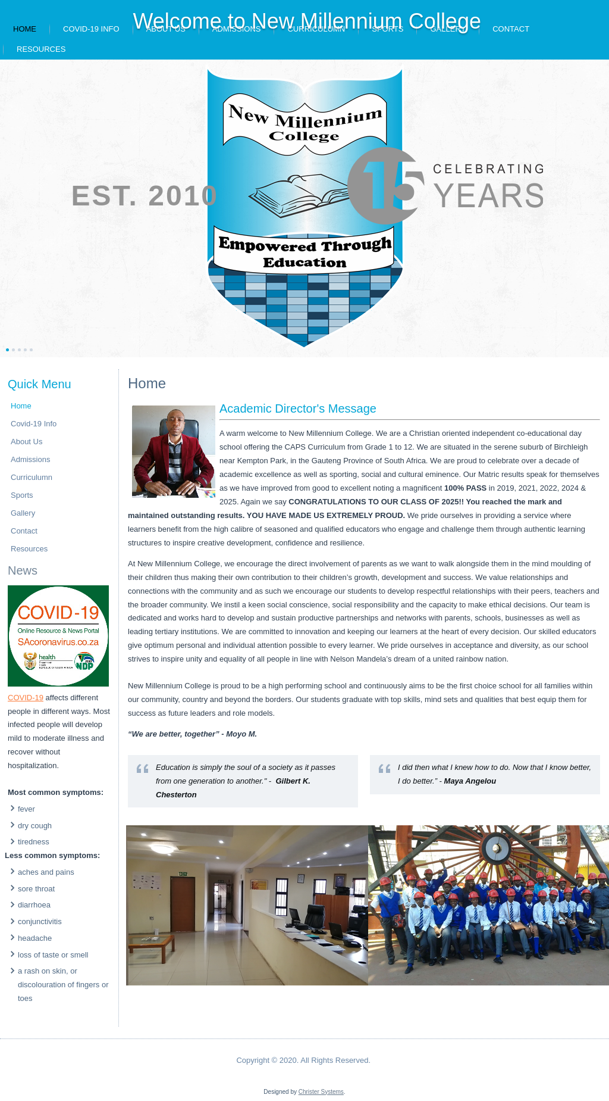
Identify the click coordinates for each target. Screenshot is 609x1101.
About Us (26, 441)
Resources (41, 49)
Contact (510, 28)
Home (24, 28)
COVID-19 (25, 697)
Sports (22, 495)
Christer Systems (321, 1091)
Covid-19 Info (91, 28)
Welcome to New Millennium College (307, 21)
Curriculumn (31, 477)
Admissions (30, 459)
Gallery (23, 513)
